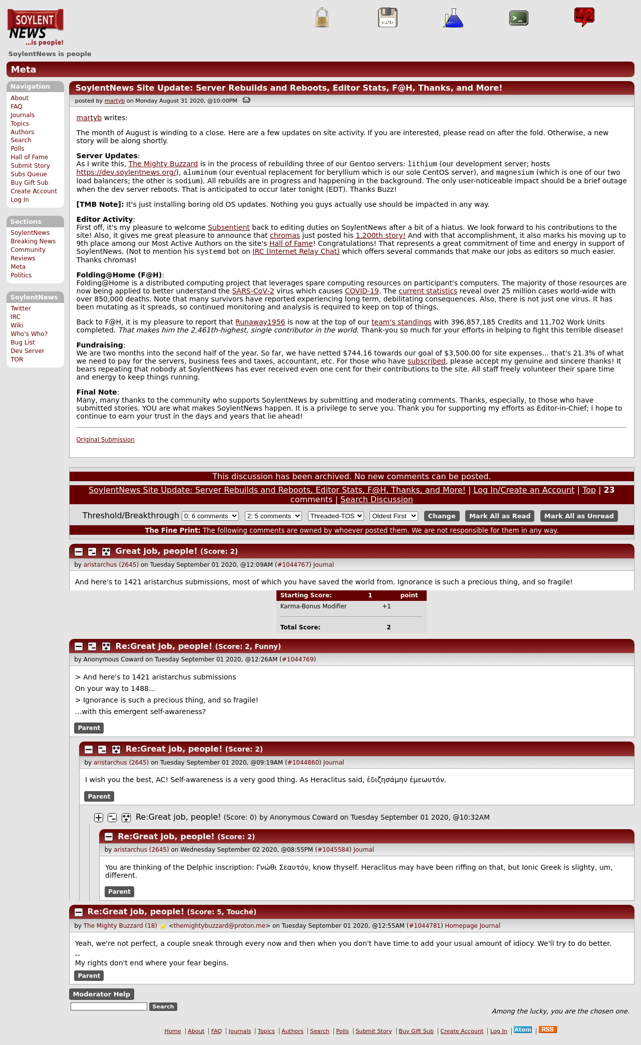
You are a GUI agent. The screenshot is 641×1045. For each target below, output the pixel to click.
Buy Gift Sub (29, 182)
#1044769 (298, 663)
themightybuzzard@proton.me (219, 929)
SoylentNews (35, 28)
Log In (20, 199)
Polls (17, 148)
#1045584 (333, 853)
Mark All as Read (500, 520)
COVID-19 (362, 295)
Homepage (461, 929)
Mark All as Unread (579, 520)
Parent (89, 732)
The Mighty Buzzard (163, 165)
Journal (323, 568)
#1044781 (425, 929)
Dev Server (27, 351)
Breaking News (33, 241)
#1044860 (303, 766)
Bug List (23, 342)
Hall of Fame (29, 157)
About (20, 98)
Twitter (21, 308)
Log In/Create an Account (524, 494)
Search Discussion (377, 503)
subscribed (427, 365)
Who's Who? (29, 333)
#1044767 (293, 568)
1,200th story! (381, 238)
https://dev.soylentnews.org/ (126, 174)
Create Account (34, 191)
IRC (16, 316)
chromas (285, 238)
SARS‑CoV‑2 (253, 295)
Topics (20, 123)
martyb (115, 101)
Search (21, 140)
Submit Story (30, 165)
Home (173, 1035)
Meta (24, 69)
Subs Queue (29, 174)
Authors (22, 132)
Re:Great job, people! (165, 650)
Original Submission (106, 443)
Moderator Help (101, 998)
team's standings (402, 326)
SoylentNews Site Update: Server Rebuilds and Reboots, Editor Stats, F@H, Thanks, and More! (288, 88)
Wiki (17, 325)
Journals (23, 115)
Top (589, 494)
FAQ (16, 106)
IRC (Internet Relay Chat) (296, 255)
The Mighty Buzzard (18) (120, 929)
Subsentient (229, 230)
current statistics (428, 295)
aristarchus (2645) (111, 568)
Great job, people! (158, 555)
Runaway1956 (260, 326)
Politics (21, 275)
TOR (17, 359)
